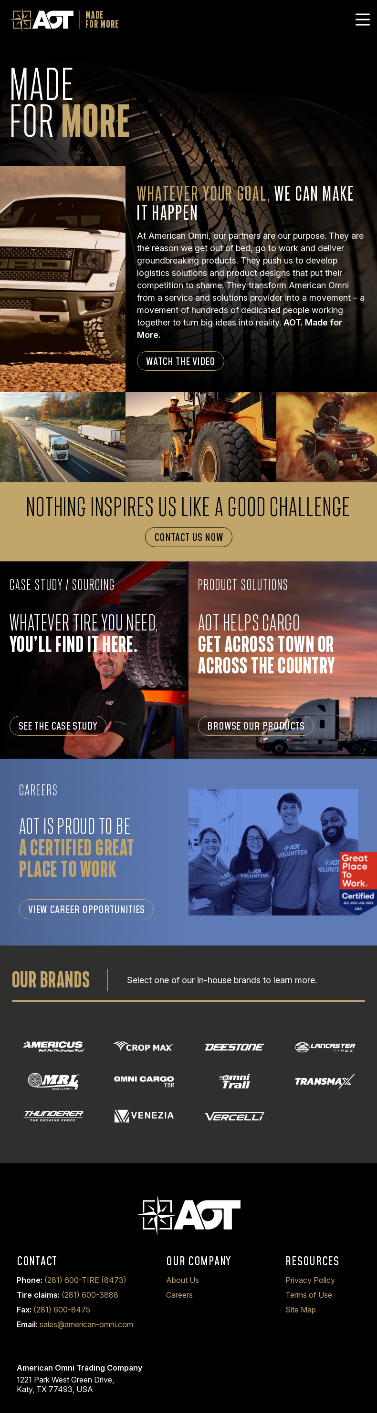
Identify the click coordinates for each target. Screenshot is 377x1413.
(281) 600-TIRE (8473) (85, 1280)
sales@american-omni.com (86, 1324)
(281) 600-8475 (61, 1309)
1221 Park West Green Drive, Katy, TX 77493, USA (65, 1384)
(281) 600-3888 (90, 1295)
